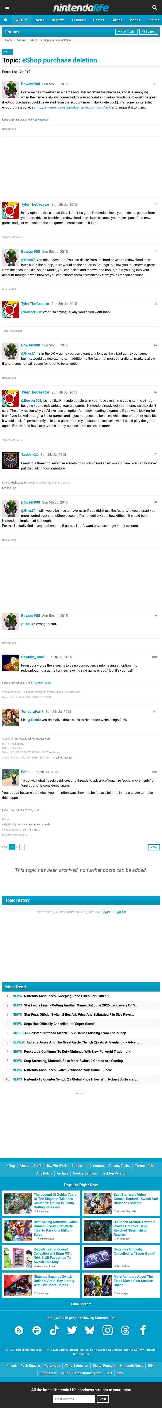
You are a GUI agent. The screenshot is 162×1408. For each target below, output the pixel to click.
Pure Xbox (52, 1366)
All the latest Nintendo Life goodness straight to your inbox (81, 1390)
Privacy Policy (119, 1166)
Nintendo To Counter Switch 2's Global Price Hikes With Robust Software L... (76, 1079)
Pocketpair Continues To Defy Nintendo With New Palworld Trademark (72, 1052)
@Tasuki (27, 624)
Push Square (18, 482)
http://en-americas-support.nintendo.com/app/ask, (73, 107)
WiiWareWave (64, 757)
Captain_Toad (32, 657)
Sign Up (120, 912)
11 (155, 711)
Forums (12, 31)
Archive (62, 1173)
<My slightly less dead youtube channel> (26, 824)
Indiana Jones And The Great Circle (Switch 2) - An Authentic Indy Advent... (77, 1042)
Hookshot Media (27, 1350)
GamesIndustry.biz (86, 1373)
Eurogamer (48, 1373)
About (24, 1166)
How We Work (56, 1166)
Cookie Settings (85, 1173)
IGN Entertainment (65, 1350)
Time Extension (76, 1366)
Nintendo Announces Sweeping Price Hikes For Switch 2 (61, 996)
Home (8, 40)
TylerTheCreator (35, 204)
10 (155, 657)
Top (11, 1166)
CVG (108, 1373)
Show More (81, 1304)
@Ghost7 (28, 260)
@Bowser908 (31, 312)
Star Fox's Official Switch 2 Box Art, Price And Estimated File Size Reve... (73, 1015)
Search (148, 31)
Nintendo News (131, 1366)
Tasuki (26, 454)
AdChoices (114, 1350)
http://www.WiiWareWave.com (32, 738)
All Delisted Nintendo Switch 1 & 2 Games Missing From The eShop (69, 1033)
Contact (99, 1166)
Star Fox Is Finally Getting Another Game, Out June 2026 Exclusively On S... (75, 1005)
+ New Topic (126, 31)
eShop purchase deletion (59, 60)
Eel (23, 772)
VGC (64, 1373)
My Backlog (9, 487)
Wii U (34, 40)
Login (106, 912)
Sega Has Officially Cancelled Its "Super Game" (54, 1024)
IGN (151, 1366)
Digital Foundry (104, 1366)
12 (155, 771)
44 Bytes (99, 1350)
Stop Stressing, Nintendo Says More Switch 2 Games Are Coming (68, 1061)
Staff (37, 1166)
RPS (120, 1373)
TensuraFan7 (32, 711)
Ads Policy (44, 1173)
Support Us (80, 1166)
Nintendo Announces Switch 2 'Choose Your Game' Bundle (62, 1070)
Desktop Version (113, 1173)
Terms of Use (145, 1166)
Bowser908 (30, 84)
